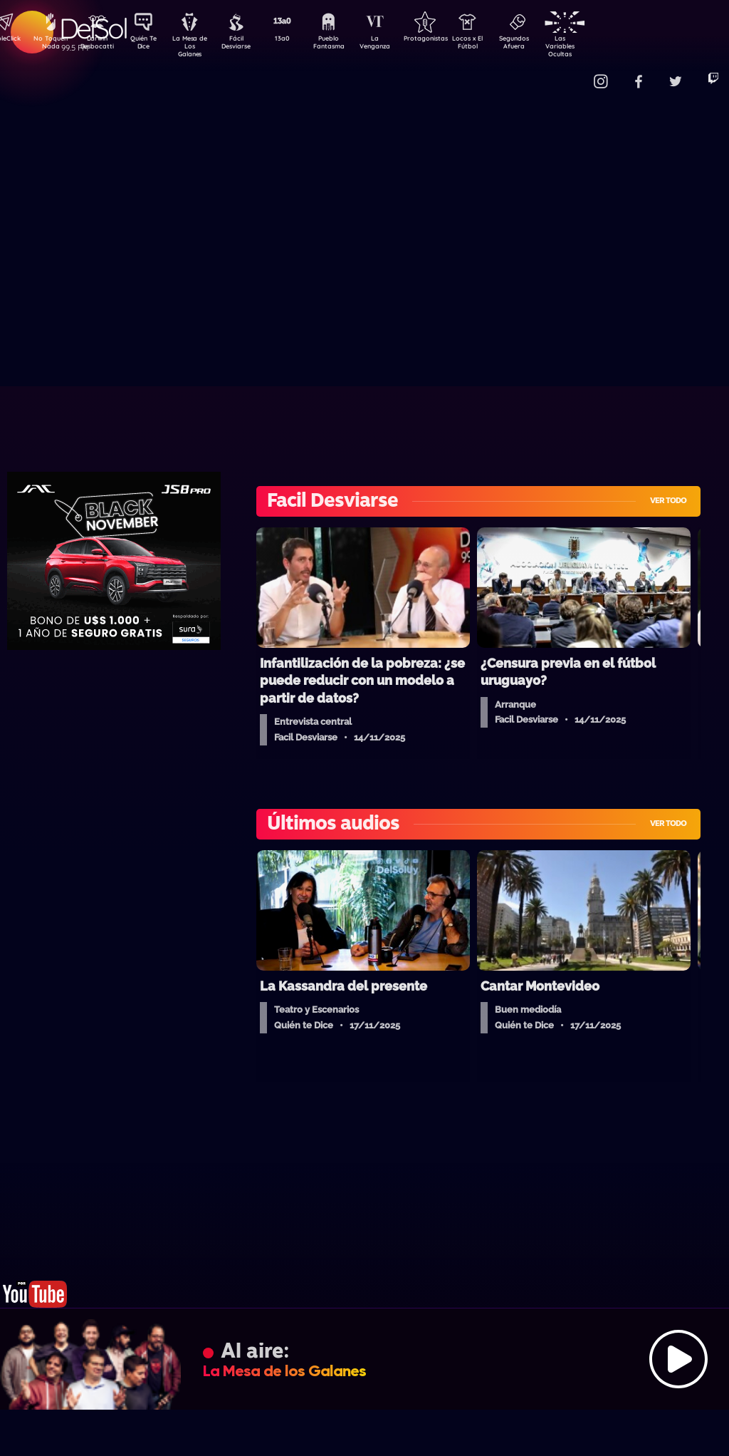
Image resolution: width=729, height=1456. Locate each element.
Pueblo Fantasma (348, 45)
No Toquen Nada (49, 45)
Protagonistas (448, 40)
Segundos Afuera (547, 45)
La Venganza (398, 45)
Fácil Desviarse (248, 45)
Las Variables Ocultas (597, 46)
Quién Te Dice (149, 45)
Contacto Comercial (569, 73)
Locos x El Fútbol (498, 45)
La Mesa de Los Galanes (199, 46)
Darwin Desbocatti (99, 45)
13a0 (298, 40)
